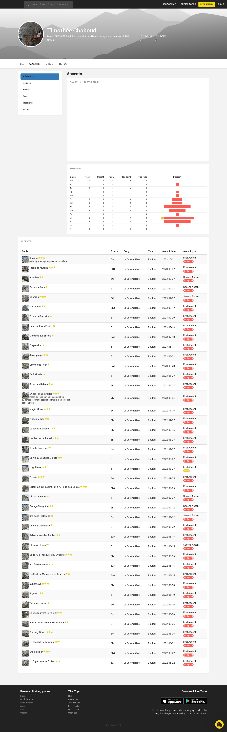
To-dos (48, 64)
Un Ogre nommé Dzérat (42, 661)
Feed (21, 64)
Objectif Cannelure (39, 525)
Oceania (23, 713)
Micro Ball (35, 306)
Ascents (34, 64)
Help (70, 696)
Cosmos (34, 297)
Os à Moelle (36, 374)
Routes (26, 89)
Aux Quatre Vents (39, 564)
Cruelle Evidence (38, 448)
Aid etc (26, 109)
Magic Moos (36, 409)
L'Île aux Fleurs (37, 545)
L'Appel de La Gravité (40, 393)
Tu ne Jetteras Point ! (41, 326)
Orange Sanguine (39, 506)
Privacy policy (74, 706)
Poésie (33, 477)
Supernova (35, 584)
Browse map (169, 4)
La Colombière (131, 259)
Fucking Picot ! (37, 632)
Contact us (73, 699)
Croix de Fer (36, 651)
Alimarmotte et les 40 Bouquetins (47, 622)
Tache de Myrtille (39, 267)
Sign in (221, 4)
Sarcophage (36, 355)
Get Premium (206, 4)
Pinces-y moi (37, 419)
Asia (22, 709)
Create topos (188, 4)
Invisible (34, 277)
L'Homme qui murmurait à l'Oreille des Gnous (54, 487)
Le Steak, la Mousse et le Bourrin (47, 574)
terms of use (199, 713)
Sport (25, 96)
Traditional (28, 103)
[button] (219, 724)
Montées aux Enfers (40, 335)
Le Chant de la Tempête (42, 642)
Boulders (27, 83)
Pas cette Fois (37, 287)
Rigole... (34, 593)
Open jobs (72, 713)
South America (26, 703)
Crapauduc (35, 345)
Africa (23, 706)
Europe (23, 696)
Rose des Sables (38, 384)
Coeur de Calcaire (39, 316)
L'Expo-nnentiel (38, 496)
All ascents (28, 76)
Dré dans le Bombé (40, 516)
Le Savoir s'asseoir (40, 428)
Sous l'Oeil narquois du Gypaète (47, 554)
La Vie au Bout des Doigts (43, 458)
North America (26, 699)
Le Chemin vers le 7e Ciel (43, 613)
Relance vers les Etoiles (42, 535)
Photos (62, 64)
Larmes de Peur (38, 364)
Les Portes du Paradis (41, 438)
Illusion (33, 258)
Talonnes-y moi (38, 603)
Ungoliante (35, 467)
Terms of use (74, 703)
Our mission (73, 709)
